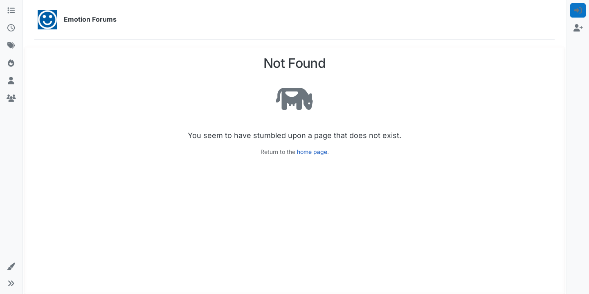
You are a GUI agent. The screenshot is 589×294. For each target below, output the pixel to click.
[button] (11, 266)
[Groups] (11, 98)
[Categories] (11, 10)
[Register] (578, 28)
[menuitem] (578, 10)
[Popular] (11, 63)
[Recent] (11, 28)
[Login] (578, 10)
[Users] (11, 81)
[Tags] (11, 45)
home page (312, 151)
